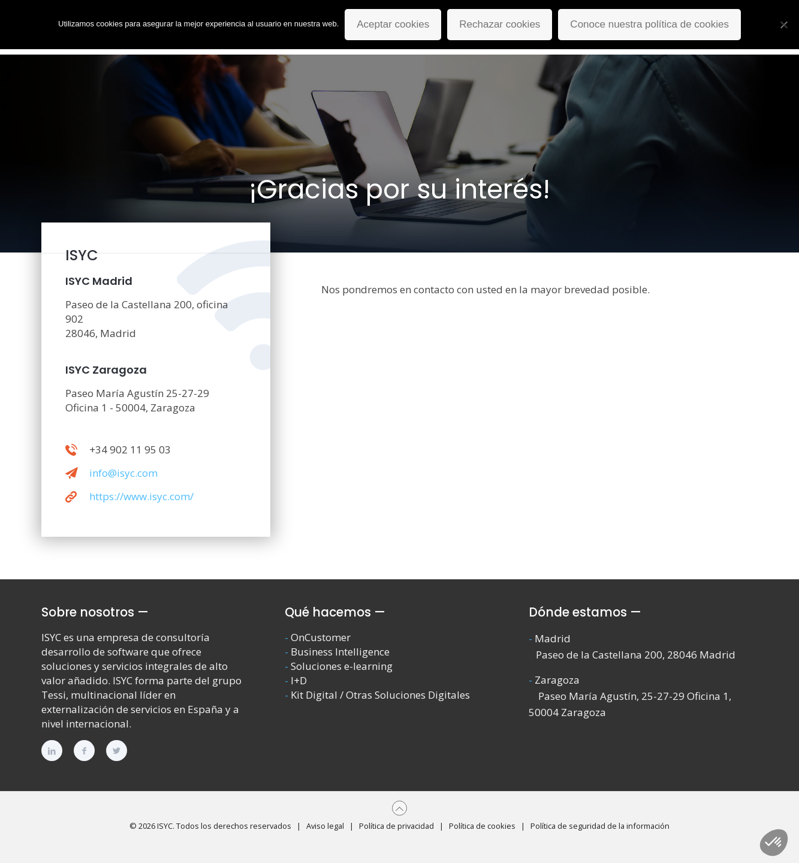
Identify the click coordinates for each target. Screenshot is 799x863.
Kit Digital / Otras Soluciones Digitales (380, 695)
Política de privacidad (396, 825)
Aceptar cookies (393, 24)
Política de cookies (482, 825)
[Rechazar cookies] (784, 25)
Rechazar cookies (499, 24)
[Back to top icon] (399, 808)
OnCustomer (321, 637)
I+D (299, 680)
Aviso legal (325, 825)
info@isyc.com (123, 473)
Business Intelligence (340, 651)
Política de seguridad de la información (600, 825)
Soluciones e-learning (342, 666)
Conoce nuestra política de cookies (649, 24)
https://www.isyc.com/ (141, 496)
